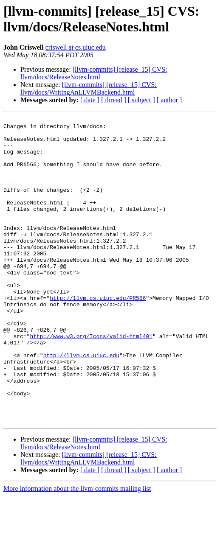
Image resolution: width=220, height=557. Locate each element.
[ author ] (169, 100)
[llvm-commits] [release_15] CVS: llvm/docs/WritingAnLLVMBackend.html (88, 88)
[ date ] (89, 100)
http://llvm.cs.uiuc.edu (81, 403)
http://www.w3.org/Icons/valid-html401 (91, 380)
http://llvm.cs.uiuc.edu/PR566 (98, 335)
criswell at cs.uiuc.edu (75, 47)
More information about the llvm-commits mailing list (77, 549)
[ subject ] (141, 100)
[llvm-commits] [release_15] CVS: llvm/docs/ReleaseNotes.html (93, 73)
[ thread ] (113, 100)
